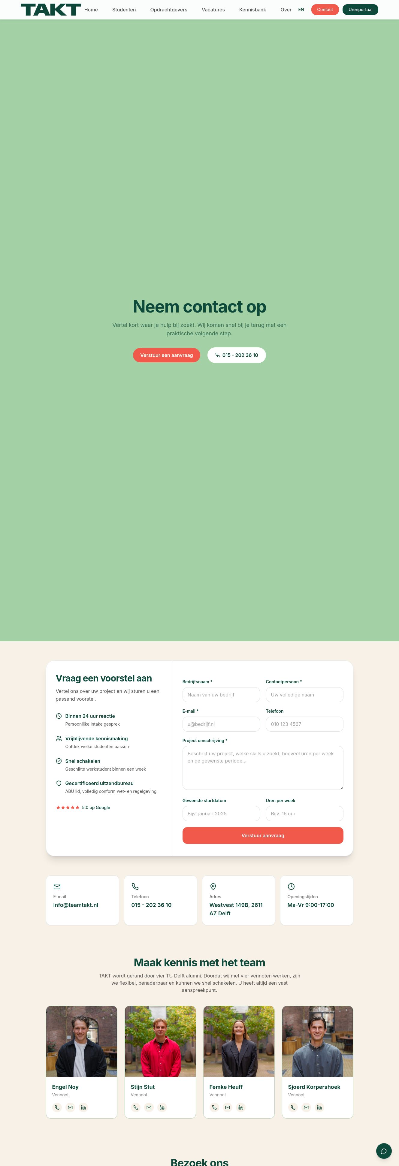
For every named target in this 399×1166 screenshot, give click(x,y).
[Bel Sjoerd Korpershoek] (293, 1107)
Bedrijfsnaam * (198, 681)
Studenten (124, 10)
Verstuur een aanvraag (166, 355)
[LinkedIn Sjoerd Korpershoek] (319, 1107)
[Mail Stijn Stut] (149, 1107)
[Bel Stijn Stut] (136, 1107)
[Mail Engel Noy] (70, 1107)
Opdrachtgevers (169, 10)
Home (91, 10)
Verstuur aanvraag (262, 835)
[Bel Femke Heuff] (214, 1107)
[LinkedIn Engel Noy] (83, 1107)
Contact (325, 9)
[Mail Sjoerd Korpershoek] (306, 1107)
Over (286, 10)
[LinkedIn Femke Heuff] (241, 1107)
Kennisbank (252, 10)
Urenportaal (360, 9)
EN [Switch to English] (301, 9)
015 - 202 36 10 (236, 355)
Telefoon (275, 711)
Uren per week (280, 800)
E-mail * (191, 711)
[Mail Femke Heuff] (227, 1107)
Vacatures (213, 10)
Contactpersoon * (284, 681)
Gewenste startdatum (204, 800)
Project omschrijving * (205, 740)
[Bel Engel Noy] (57, 1107)
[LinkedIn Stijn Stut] (162, 1107)
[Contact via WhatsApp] (384, 1151)
